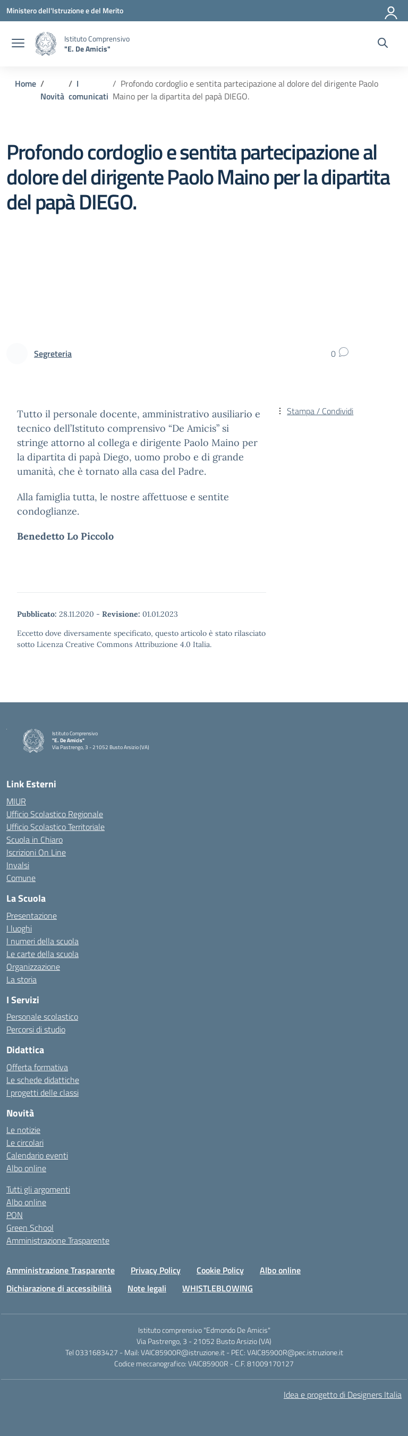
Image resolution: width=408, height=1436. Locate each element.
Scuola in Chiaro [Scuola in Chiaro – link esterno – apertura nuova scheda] (34, 839)
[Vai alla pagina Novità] (52, 96)
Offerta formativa (37, 1067)
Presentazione (31, 915)
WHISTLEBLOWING (217, 1288)
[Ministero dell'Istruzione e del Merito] (64, 10)
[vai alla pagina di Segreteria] (53, 353)
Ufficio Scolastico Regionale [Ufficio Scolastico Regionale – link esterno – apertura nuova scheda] (54, 814)
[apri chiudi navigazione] (18, 44)
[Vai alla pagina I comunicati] (88, 90)
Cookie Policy (220, 1270)
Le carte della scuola (42, 953)
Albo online (26, 1168)
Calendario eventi (37, 1155)
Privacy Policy (156, 1270)
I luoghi (19, 928)
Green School (30, 1227)
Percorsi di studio (35, 1029)
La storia (21, 979)
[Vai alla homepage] (45, 44)
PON (14, 1214)
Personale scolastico (42, 1016)
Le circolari (25, 1142)
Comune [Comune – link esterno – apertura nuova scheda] (21, 877)
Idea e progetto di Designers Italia (343, 1394)
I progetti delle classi (42, 1092)
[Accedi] (391, 11)
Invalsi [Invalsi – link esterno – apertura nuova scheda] (17, 865)
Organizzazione (33, 966)
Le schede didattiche (42, 1079)
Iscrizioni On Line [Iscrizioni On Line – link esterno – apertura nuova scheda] (36, 852)
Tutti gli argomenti (38, 1189)
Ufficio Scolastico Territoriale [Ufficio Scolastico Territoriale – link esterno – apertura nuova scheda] (55, 826)
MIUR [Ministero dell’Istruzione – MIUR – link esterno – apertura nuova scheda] (16, 801)
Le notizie (23, 1129)
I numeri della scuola (42, 941)
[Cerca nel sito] (383, 44)
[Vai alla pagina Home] (25, 83)
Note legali (147, 1288)
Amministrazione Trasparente (57, 1240)
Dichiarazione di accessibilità (59, 1288)
